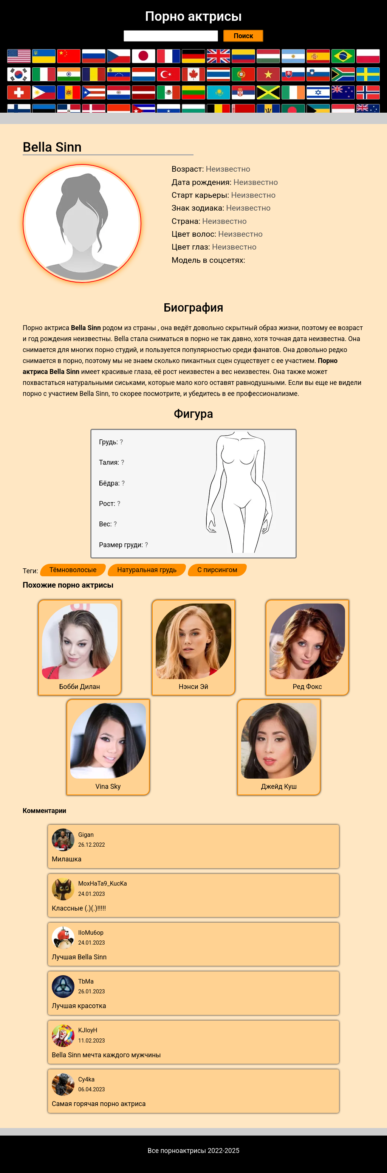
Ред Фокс (307, 686)
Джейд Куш (279, 786)
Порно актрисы (193, 16)
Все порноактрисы (177, 1150)
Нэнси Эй (193, 686)
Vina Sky (108, 786)
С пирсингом (217, 570)
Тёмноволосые (73, 570)
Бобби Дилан (79, 686)
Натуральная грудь (146, 570)
